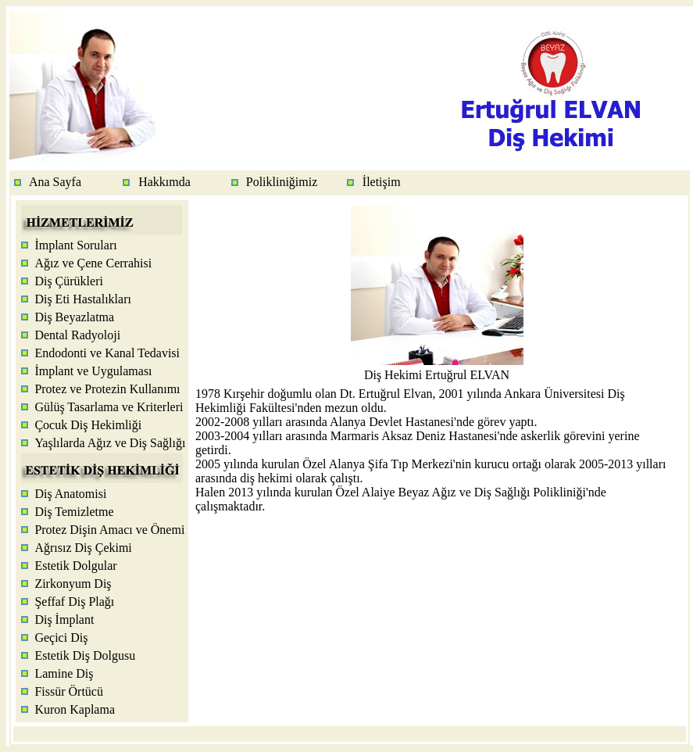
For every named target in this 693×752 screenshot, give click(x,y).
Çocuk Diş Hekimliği (87, 425)
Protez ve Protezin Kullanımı (107, 389)
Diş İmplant (64, 619)
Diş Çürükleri (68, 281)
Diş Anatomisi (70, 493)
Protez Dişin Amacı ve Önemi (109, 529)
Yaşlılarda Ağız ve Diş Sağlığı (109, 442)
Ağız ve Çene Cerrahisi (93, 263)
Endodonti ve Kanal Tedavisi (107, 353)
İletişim (382, 181)
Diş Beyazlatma (74, 317)
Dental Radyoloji (77, 335)
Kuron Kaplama (74, 709)
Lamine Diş (63, 673)
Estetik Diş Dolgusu (84, 655)
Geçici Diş (61, 637)
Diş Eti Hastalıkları (82, 299)
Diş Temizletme (73, 511)
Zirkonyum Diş (72, 583)
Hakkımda (164, 181)
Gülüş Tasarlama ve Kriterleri (108, 407)
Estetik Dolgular (75, 565)
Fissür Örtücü (68, 691)
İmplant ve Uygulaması (93, 371)
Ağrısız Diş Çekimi (82, 547)
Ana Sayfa (55, 181)
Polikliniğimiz (282, 181)
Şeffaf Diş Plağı (74, 601)
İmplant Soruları (75, 245)
